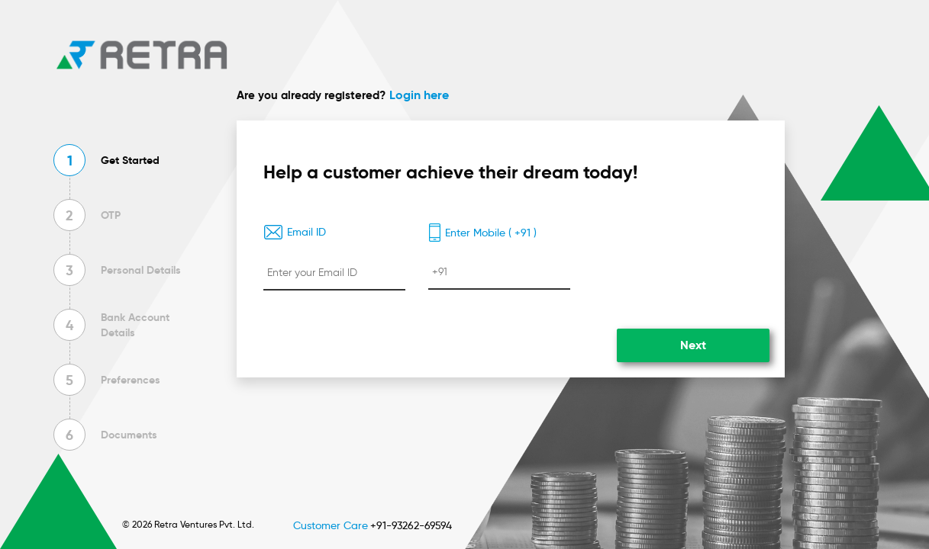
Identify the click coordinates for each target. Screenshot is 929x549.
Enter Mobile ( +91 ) (482, 232)
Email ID (294, 232)
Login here (419, 95)
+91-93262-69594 (411, 525)
